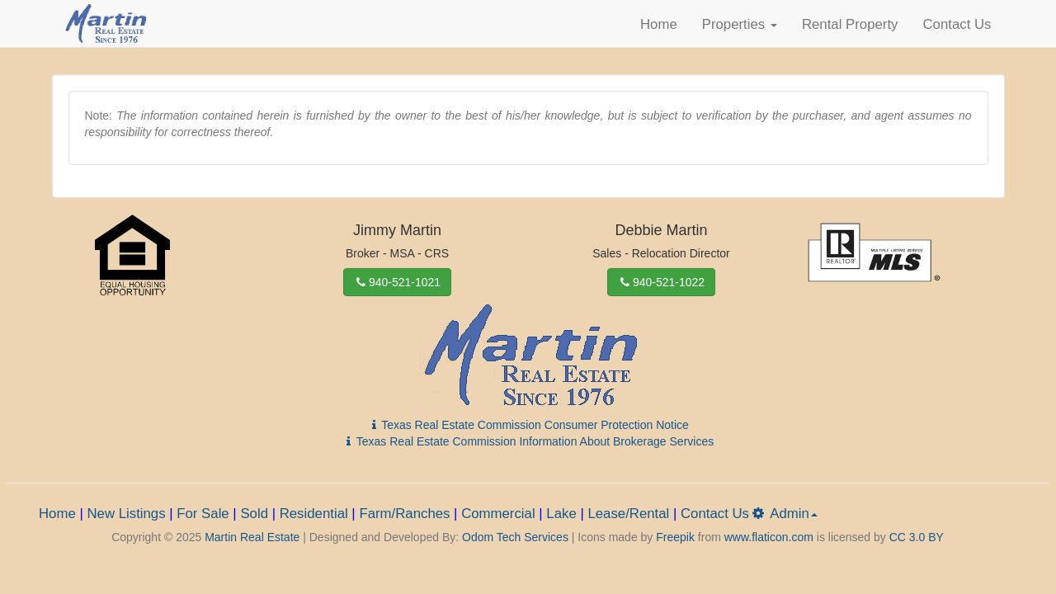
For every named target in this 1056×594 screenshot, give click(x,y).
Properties (739, 24)
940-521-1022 (661, 282)
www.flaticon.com (768, 537)
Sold (254, 513)
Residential (314, 513)
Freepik (675, 537)
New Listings (126, 513)
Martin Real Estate (252, 537)
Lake (561, 513)
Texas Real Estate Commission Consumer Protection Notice (527, 424)
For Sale (203, 513)
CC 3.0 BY (916, 537)
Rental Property (850, 24)
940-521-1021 (397, 282)
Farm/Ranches (404, 513)
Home (658, 24)
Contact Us (956, 24)
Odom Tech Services (515, 537)
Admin (783, 513)
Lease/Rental (628, 513)
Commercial (498, 513)
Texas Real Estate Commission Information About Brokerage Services (528, 441)
